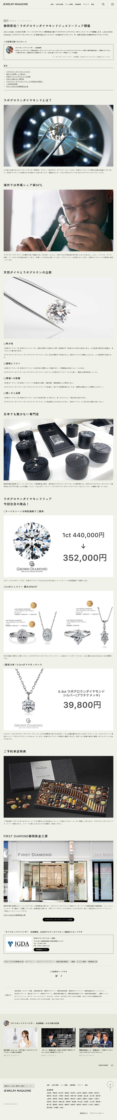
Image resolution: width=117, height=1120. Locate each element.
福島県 (85, 1093)
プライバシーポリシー (97, 1113)
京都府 (90, 1099)
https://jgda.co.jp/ (44, 945)
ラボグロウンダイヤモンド (46, 962)
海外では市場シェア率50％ (16, 74)
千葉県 (61, 1096)
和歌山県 (61, 1102)
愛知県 (73, 1099)
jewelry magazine (15, 4)
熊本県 (85, 1104)
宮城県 (67, 1093)
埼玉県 (55, 1096)
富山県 (86, 1096)
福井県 (98, 1096)
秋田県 (73, 1093)
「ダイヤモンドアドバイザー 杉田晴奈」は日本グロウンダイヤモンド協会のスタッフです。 (83, 57)
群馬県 (49, 1096)
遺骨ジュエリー (104, 993)
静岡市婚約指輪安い (63, 962)
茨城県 (90, 1093)
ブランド (86, 4)
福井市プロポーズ (46, 993)
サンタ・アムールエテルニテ (37, 996)
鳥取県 (68, 1102)
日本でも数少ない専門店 (15, 79)
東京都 (67, 1096)
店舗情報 (78, 4)
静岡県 (67, 1099)
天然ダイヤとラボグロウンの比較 (18, 76)
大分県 (90, 1104)
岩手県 (61, 1093)
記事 (52, 4)
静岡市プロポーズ (50, 991)
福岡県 (67, 1104)
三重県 (79, 1099)
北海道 (49, 1093)
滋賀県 (85, 1099)
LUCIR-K (50, 996)
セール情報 (69, 4)
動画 (73, 962)
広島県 (86, 1102)
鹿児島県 (49, 1107)
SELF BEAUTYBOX (58, 999)
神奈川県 (73, 1096)
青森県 (55, 1093)
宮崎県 (97, 1104)
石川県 (92, 1096)
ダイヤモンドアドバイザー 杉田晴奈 (28, 48)
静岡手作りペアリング (76, 991)
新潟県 (80, 1096)
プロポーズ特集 (27, 991)
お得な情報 (59, 4)
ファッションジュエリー (24, 21)
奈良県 (55, 1102)
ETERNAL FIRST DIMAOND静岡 (71, 996)
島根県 (74, 1102)
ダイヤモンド (31, 962)
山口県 (92, 1102)
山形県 (79, 1093)
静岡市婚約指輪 (62, 991)
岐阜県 (61, 1099)
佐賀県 (73, 1104)
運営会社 (83, 1113)
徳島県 (98, 1102)
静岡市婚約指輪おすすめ (75, 993)
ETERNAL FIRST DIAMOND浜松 (40, 999)
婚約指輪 (18, 991)
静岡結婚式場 (38, 991)
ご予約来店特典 (12, 84)
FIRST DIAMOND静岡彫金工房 (17, 86)
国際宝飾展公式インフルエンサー (95, 991)
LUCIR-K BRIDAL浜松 (21, 999)
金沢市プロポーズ (20, 993)
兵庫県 (49, 1102)
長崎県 (79, 1104)
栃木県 (97, 1093)
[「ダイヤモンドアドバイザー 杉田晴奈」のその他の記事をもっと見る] (106, 1065)
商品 (92, 4)
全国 (61, 1107)
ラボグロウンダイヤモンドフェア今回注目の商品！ (24, 81)
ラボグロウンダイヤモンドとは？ (18, 72)
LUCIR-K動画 (82, 962)
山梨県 (49, 1099)
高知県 (61, 1104)
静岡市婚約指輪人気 (60, 993)
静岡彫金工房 (93, 962)
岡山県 (80, 1102)
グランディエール (20, 996)
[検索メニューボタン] (112, 4)
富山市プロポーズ (33, 993)
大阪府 (97, 1099)
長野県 (55, 1099)
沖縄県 (56, 1107)
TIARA (57, 996)
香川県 (49, 1104)
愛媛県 (55, 1104)
